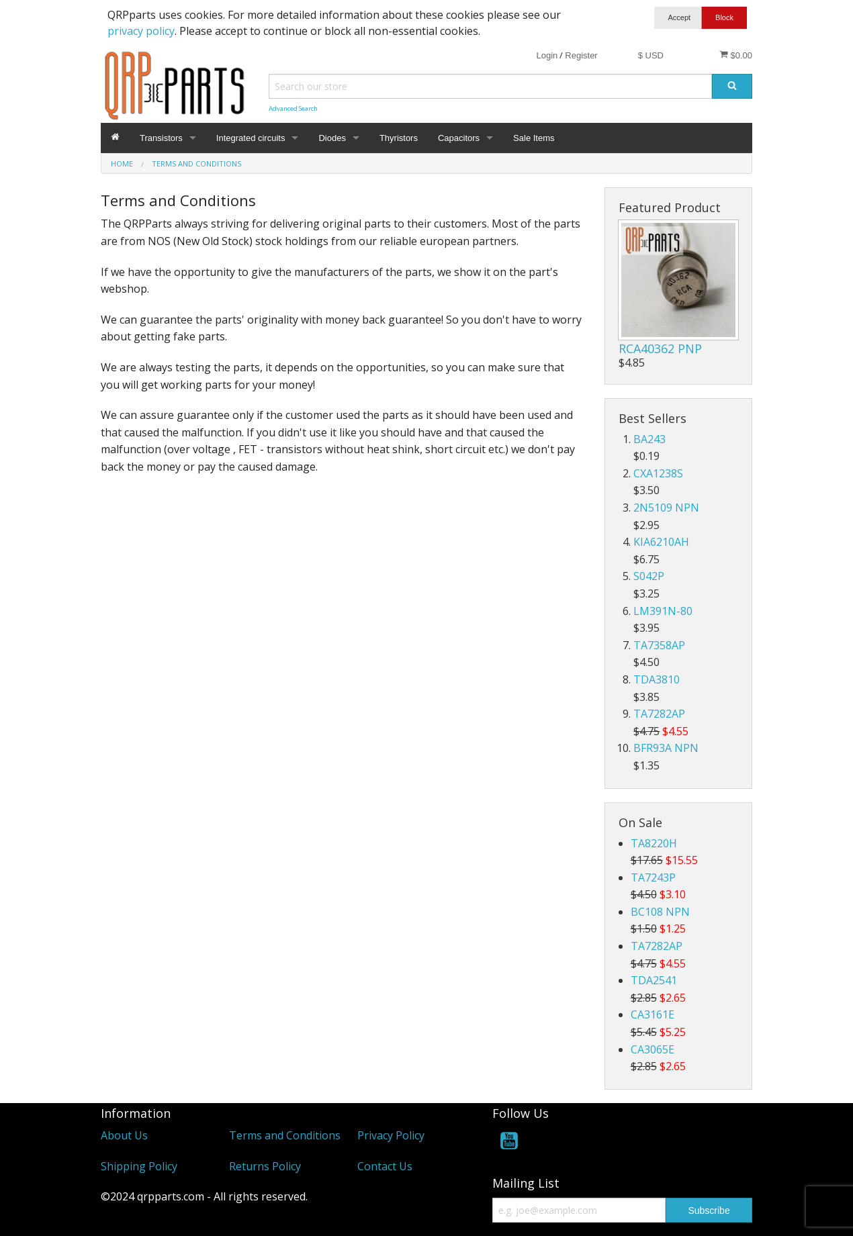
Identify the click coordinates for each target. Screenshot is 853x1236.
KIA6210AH (661, 541)
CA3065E (652, 1049)
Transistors (161, 138)
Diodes (331, 138)
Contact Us (384, 1166)
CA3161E (652, 1014)
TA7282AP (659, 713)
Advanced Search (293, 108)
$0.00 (735, 55)
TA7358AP (659, 645)
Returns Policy (265, 1166)
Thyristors (398, 138)
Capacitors (459, 138)
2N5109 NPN (666, 507)
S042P (648, 576)
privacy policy (141, 30)
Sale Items (533, 138)
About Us (124, 1135)
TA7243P (653, 877)
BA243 (649, 439)
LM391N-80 (662, 611)
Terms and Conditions (285, 1135)
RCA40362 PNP (660, 348)
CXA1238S (658, 473)
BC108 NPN (660, 911)
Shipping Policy (139, 1166)
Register (581, 55)
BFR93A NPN (666, 748)
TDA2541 (654, 980)
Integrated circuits (250, 138)
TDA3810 (656, 679)
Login (546, 55)
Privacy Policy (390, 1135)
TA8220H (654, 843)
